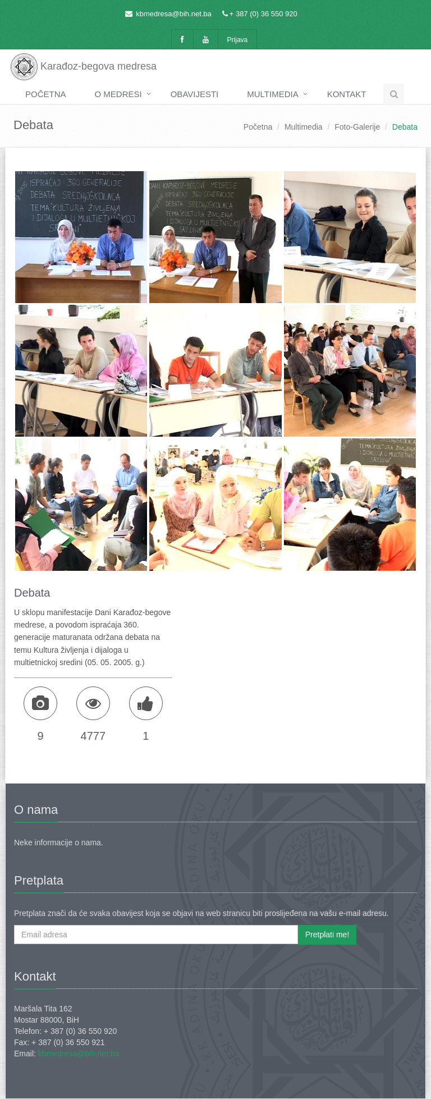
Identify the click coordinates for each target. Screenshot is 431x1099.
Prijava (237, 40)
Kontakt (346, 94)
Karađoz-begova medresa (84, 64)
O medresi (118, 94)
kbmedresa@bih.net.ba (174, 14)
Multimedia (272, 94)
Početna (45, 94)
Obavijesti (195, 94)
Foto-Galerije (357, 126)
